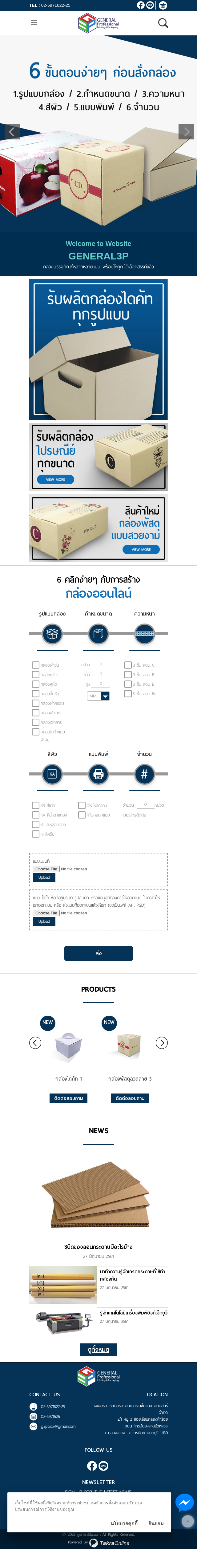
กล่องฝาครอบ (52, 703)
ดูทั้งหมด (98, 1349)
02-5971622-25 (55, 5)
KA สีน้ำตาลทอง (54, 815)
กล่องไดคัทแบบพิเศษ (53, 736)
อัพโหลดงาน (97, 805)
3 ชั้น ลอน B (143, 675)
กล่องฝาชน (50, 665)
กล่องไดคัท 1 (68, 1079)
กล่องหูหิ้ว (49, 684)
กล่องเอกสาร (51, 722)
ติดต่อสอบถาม (68, 1098)
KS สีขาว (48, 805)
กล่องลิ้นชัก (50, 694)
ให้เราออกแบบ (98, 815)
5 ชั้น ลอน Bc (144, 694)
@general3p (150, 5)
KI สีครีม (47, 834)
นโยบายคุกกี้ (124, 1523)
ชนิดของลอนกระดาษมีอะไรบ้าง (98, 1247)
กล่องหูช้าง (49, 675)
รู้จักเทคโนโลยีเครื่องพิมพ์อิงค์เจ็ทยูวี (133, 1313)
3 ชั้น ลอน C (144, 665)
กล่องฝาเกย (50, 713)
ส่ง (98, 953)
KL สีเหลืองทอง (53, 825)
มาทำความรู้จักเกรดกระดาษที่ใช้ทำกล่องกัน (132, 1275)
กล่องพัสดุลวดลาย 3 (130, 1079)
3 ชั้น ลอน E (143, 684)
